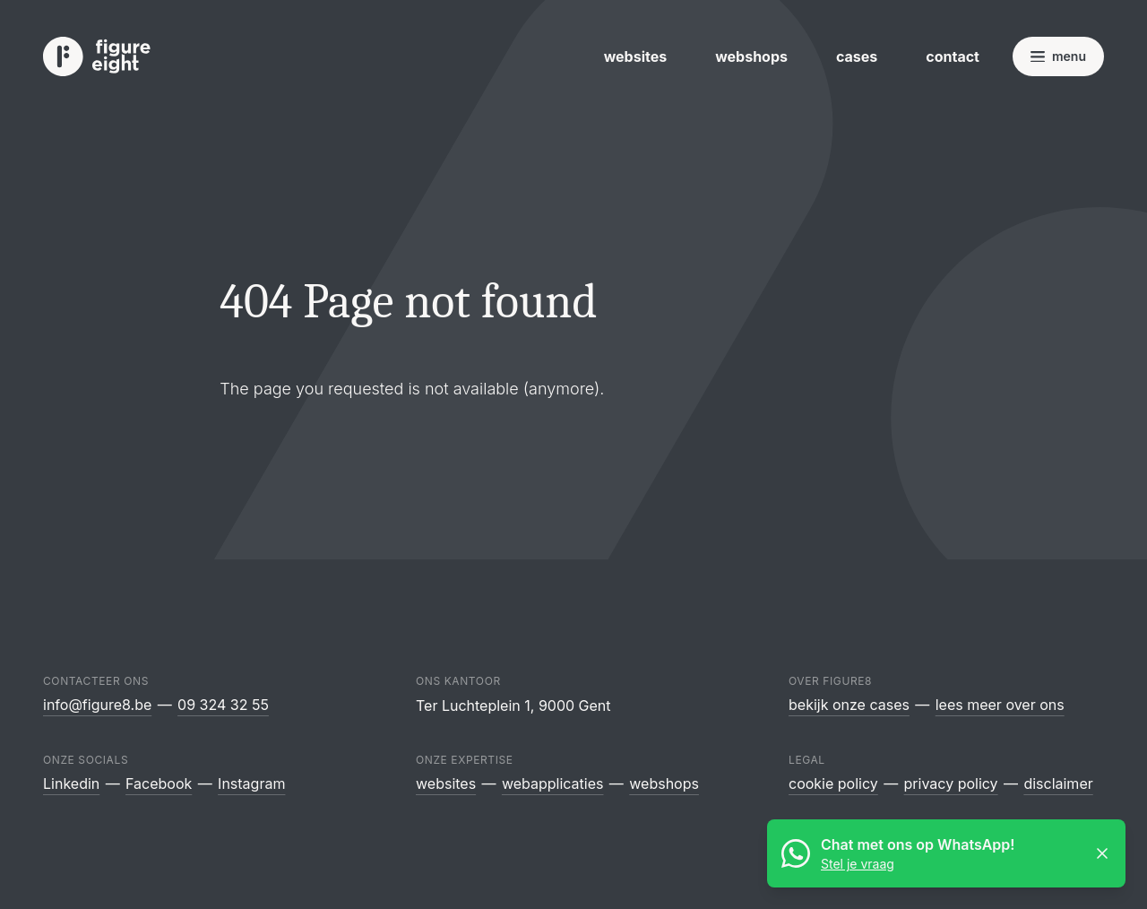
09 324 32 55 (223, 705)
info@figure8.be (97, 705)
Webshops (751, 56)
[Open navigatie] (1058, 56)
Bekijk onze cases (849, 705)
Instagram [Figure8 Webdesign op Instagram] (251, 783)
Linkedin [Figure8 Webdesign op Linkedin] (71, 783)
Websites (636, 56)
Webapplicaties (553, 783)
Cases (856, 56)
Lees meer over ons (1000, 705)
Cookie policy (833, 783)
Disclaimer (1057, 783)
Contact (952, 56)
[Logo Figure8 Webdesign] (97, 57)
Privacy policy (951, 783)
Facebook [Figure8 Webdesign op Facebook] (158, 783)
